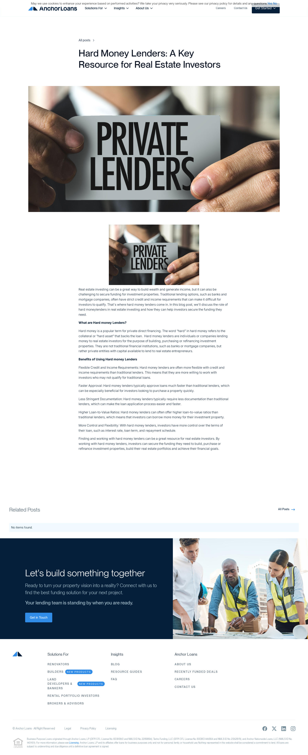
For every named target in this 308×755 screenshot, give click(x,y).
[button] (96, 8)
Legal (67, 728)
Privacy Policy (88, 728)
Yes (269, 3)
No (275, 3)
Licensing (110, 728)
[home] (52, 8)
